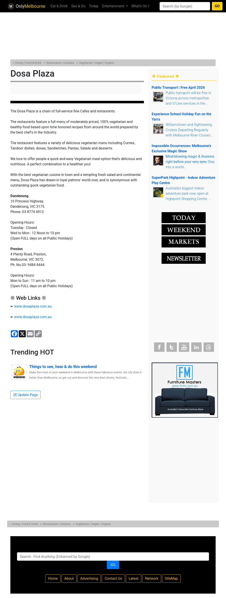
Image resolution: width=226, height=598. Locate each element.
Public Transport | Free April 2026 (178, 87)
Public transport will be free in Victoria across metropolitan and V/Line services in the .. (188, 98)
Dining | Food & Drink (28, 62)
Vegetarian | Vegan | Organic (96, 62)
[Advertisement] (113, 26)
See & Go (78, 6)
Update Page (25, 395)
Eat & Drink (59, 6)
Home (53, 578)
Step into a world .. (190, 161)
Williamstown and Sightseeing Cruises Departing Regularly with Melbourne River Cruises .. (189, 130)
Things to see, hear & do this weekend (63, 366)
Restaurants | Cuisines (60, 62)
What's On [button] (139, 6)
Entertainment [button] (113, 6)
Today (93, 6)
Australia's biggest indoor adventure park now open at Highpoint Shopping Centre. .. (188, 193)
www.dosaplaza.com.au (33, 306)
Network (151, 578)
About (69, 578)
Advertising (89, 578)
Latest (134, 578)
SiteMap (171, 578)
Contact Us (113, 578)
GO (217, 6)
